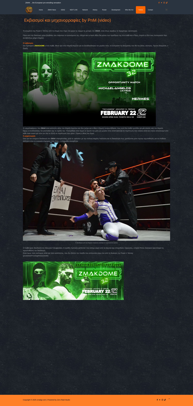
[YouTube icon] (161, 3)
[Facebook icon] (159, 3)
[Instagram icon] (164, 3)
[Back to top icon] (169, 399)
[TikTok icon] (167, 3)
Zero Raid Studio (63, 400)
